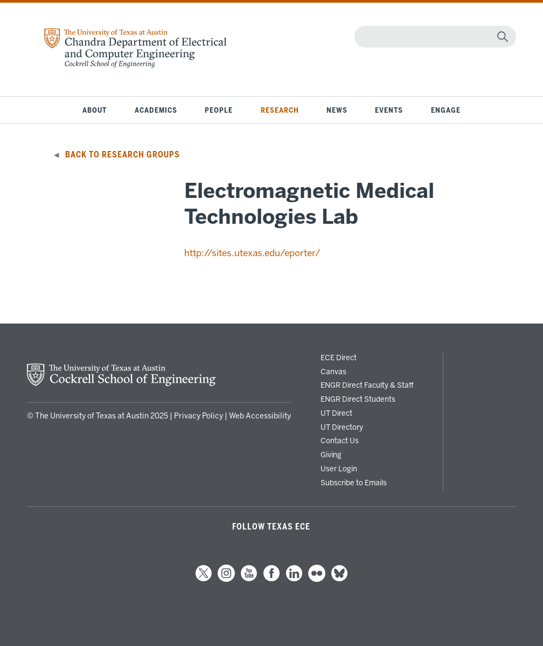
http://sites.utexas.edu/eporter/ (252, 253)
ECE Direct (339, 357)
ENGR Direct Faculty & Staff (367, 385)
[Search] (432, 36)
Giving (331, 454)
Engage (446, 110)
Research (280, 110)
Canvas (333, 371)
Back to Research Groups (122, 155)
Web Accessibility (260, 416)
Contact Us (340, 440)
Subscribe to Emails (354, 482)
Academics (156, 110)
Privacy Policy (198, 416)
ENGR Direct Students (358, 399)
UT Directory (342, 427)
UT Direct (336, 413)
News (336, 110)
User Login (339, 468)
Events (389, 110)
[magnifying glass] (502, 36)
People (219, 110)
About (94, 110)
